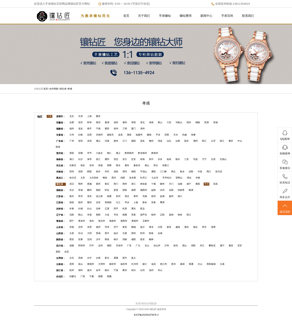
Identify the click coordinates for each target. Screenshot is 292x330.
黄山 (160, 122)
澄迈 (116, 159)
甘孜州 (119, 245)
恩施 (89, 184)
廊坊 (127, 165)
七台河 (154, 177)
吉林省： (60, 208)
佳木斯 (132, 177)
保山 (80, 264)
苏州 (118, 196)
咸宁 (189, 184)
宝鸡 (89, 239)
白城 (80, 208)
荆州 (124, 184)
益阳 (153, 190)
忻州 (142, 233)
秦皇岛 (136, 165)
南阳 (133, 171)
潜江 (133, 184)
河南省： (60, 171)
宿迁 (127, 196)
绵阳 (193, 245)
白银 (80, 134)
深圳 (80, 141)
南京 (71, 196)
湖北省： (60, 184)
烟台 (195, 227)
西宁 (71, 221)
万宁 (204, 159)
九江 (118, 202)
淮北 (142, 122)
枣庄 (204, 227)
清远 (160, 141)
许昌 (200, 171)
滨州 (80, 227)
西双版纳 (211, 264)
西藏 (109, 276)
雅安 (231, 245)
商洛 (107, 239)
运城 (160, 233)
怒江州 (163, 264)
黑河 (113, 177)
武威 (184, 134)
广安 (129, 245)
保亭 (89, 159)
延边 (142, 208)
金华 (98, 270)
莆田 (107, 128)
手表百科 (227, 15)
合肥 (71, 122)
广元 (138, 245)
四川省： (60, 245)
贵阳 (71, 153)
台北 (71, 258)
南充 (175, 245)
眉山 (184, 245)
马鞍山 (178, 122)
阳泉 (151, 233)
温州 (151, 270)
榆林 (151, 239)
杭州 (71, 270)
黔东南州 (142, 153)
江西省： (60, 202)
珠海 (58, 147)
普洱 (173, 264)
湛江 (222, 141)
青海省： (60, 221)
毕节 (89, 153)
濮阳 (153, 171)
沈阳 (71, 214)
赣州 (89, 202)
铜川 (116, 239)
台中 (89, 258)
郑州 (71, 171)
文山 (200, 264)
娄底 (116, 190)
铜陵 (197, 122)
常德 (80, 190)
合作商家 (53, 88)
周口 (208, 171)
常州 (80, 196)
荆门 (116, 184)
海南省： (60, 159)
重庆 (98, 116)
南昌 (71, 202)
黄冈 (98, 184)
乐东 (160, 159)
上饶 (135, 202)
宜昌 (215, 184)
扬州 (171, 196)
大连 (107, 214)
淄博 (213, 227)
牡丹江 (143, 177)
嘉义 (133, 258)
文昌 (213, 159)
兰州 (71, 134)
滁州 (124, 122)
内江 (202, 245)
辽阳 (162, 214)
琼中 (151, 159)
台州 (142, 270)
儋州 (107, 159)
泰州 (135, 196)
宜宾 (239, 245)
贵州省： (60, 153)
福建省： (60, 128)
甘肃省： (60, 135)
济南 (71, 227)
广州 (71, 141)
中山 (239, 141)
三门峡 (163, 171)
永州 (162, 190)
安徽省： (60, 122)
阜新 (133, 214)
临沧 (153, 264)
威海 (177, 227)
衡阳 (98, 190)
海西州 (123, 221)
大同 (89, 233)
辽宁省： (60, 215)
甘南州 (99, 134)
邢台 (155, 165)
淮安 (89, 196)
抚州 (80, 202)
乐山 (147, 245)
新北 (107, 258)
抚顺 (124, 214)
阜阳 (133, 122)
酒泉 (129, 134)
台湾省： (60, 258)
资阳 (58, 251)
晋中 (107, 233)
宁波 (116, 270)
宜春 (153, 202)
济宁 (116, 227)
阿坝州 (81, 245)
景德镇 (108, 202)
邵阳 (124, 190)
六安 (169, 122)
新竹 (124, 258)
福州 (71, 128)
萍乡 (127, 202)
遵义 (118, 153)
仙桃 (180, 184)
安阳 (80, 171)
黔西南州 (129, 153)
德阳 (109, 245)
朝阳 (98, 214)
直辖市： (60, 116)
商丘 (173, 171)
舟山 (160, 270)
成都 (71, 245)
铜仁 (109, 153)
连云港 (99, 196)
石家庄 (72, 165)
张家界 (181, 190)
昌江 (98, 159)
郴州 (89, 190)
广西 (82, 276)
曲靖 (182, 264)
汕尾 (177, 141)
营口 (189, 214)
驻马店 (218, 171)
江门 (124, 141)
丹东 (116, 214)
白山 (89, 208)
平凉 (158, 134)
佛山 (98, 141)
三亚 (186, 159)
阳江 (204, 141)
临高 (169, 159)
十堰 (153, 184)
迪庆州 (123, 264)
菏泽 (107, 227)
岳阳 (171, 190)
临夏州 (139, 134)
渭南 (124, 239)
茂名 (142, 141)
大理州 (101, 264)
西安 (71, 239)
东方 (124, 159)
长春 (71, 208)
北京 (71, 116)
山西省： (60, 233)
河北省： (60, 165)
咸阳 (133, 239)
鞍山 (80, 214)
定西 (89, 134)
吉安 (98, 202)
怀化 (107, 190)
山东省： (60, 227)
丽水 (107, 270)
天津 (80, 116)
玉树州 (145, 221)
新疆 (100, 276)
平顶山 (143, 171)
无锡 (144, 196)
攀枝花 (212, 245)
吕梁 (124, 233)
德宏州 (112, 264)
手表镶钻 (165, 15)
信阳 (191, 171)
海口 (71, 159)
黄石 (107, 184)
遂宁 (222, 245)
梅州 (151, 141)
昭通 (191, 264)
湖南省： (60, 190)
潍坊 (186, 227)
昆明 (71, 264)
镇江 (180, 196)
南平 (89, 128)
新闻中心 (206, 15)
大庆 (82, 177)
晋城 (98, 233)
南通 (109, 196)
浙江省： (60, 270)
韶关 (186, 141)
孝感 (70, 88)
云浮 (213, 141)
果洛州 (81, 221)
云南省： (60, 264)
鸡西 (122, 177)
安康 (80, 239)
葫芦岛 (143, 214)
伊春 (198, 177)
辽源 (107, 208)
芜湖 (206, 122)
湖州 (80, 270)
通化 (133, 208)
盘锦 (171, 214)
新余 (144, 202)
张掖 (193, 134)
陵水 (177, 159)
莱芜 (124, 227)
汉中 (98, 239)
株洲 (191, 190)
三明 (124, 128)
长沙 (71, 190)
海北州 (101, 221)
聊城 (133, 227)
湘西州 (143, 190)
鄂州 (80, 184)
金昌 (120, 134)
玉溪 (222, 264)
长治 (80, 233)
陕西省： (60, 239)
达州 (100, 245)
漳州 (142, 128)
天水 (175, 134)
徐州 (153, 196)
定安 (133, 159)
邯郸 (109, 165)
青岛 (151, 227)
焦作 (98, 171)
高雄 (80, 258)
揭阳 (133, 141)
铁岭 (180, 214)
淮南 (151, 122)
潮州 (195, 141)
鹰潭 (162, 202)
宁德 (98, 128)
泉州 (116, 128)
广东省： (60, 141)
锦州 (153, 214)
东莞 (89, 141)
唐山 (147, 165)
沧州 (91, 165)
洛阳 (116, 171)
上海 (89, 116)
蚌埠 (89, 122)
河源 (107, 141)
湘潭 (133, 190)
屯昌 (195, 159)
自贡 (66, 251)
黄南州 (134, 221)
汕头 (169, 141)
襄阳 (197, 184)
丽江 (144, 264)
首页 (126, 15)
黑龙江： (60, 178)
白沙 (80, 159)
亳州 (98, 122)
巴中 (91, 245)
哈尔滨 (72, 177)
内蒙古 (72, 276)
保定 (82, 165)
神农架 (143, 184)
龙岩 (80, 128)
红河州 (134, 264)
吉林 (98, 208)
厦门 (133, 128)
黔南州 (154, 153)
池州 (116, 122)
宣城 (215, 122)
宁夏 (91, 276)
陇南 (149, 134)
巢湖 (107, 122)
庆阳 (166, 134)
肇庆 (231, 141)
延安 (142, 239)
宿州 (189, 122)
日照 (160, 227)
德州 (98, 227)
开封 (107, 171)
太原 (71, 233)
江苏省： (60, 196)
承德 (100, 165)
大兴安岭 (93, 177)
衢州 (124, 270)
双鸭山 (179, 177)
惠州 (116, 141)
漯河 (124, 171)
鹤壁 (89, 171)
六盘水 (99, 153)
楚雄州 (90, 264)
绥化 (189, 177)
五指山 (223, 159)
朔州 (133, 233)
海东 (91, 221)
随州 (162, 184)
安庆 (80, 122)
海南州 (112, 221)
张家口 (165, 165)
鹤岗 (105, 177)
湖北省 (63, 88)
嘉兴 (89, 270)
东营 (89, 227)
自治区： (60, 276)
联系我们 (248, 15)
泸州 (166, 245)
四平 (116, 208)
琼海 (142, 159)
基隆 (116, 258)
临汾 (116, 233)
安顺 (80, 153)
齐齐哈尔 (166, 177)
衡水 (118, 165)
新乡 (182, 171)
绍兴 (133, 270)
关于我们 (144, 15)
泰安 (169, 227)
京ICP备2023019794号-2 (146, 315)
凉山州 (156, 245)
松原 (124, 208)
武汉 (71, 184)
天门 (171, 184)
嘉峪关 (110, 134)
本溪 (89, 214)
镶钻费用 (186, 15)
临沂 (142, 227)
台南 (98, 258)
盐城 (162, 196)
